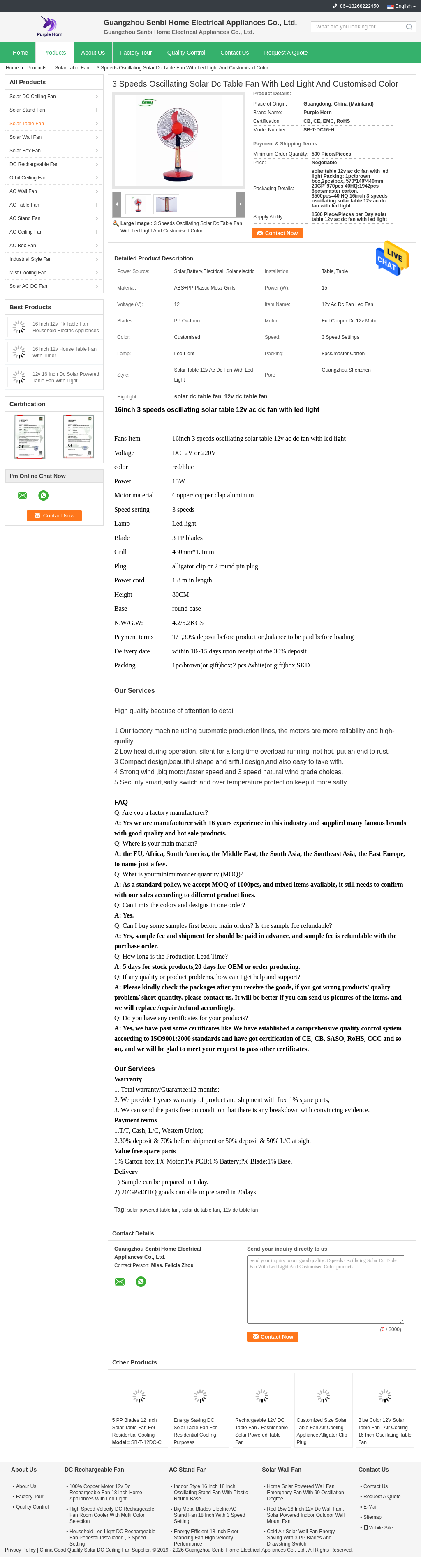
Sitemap (372, 1517)
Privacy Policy (20, 1550)
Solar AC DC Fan (28, 286)
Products (54, 52)
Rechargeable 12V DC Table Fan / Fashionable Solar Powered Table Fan (261, 1431)
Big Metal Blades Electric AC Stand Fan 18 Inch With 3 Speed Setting (209, 1515)
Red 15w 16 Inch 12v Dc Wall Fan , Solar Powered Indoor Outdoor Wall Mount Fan (306, 1515)
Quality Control (186, 52)
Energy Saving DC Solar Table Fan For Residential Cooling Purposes (195, 1431)
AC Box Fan (22, 245)
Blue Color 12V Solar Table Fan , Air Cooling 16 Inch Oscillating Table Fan (385, 1431)
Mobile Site (378, 1528)
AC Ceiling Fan (26, 232)
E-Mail (370, 1507)
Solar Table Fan (72, 68)
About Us (93, 52)
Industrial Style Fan (30, 259)
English (404, 6)
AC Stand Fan (24, 218)
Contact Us (234, 52)
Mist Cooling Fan (27, 273)
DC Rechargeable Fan (33, 164)
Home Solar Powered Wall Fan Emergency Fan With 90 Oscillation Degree (305, 1492)
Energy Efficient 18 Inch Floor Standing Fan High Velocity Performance (206, 1538)
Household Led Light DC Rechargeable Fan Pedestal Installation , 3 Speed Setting (112, 1538)
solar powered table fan (153, 1210)
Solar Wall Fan (25, 137)
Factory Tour (136, 52)
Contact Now (281, 233)
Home (20, 52)
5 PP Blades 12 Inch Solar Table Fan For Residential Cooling (134, 1427)
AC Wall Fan (23, 191)
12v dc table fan (240, 1210)
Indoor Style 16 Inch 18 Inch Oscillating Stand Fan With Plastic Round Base (211, 1492)
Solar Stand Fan (27, 110)
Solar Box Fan (25, 151)
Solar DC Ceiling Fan (32, 96)
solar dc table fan (201, 1210)
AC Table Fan (24, 205)
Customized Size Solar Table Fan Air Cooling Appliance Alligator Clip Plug (322, 1431)
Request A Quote (286, 52)
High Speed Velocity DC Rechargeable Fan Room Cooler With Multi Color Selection (111, 1515)
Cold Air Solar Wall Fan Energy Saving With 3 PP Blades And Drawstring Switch (301, 1538)
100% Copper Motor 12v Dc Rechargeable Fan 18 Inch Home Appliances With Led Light (105, 1492)
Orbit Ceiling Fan (27, 178)
